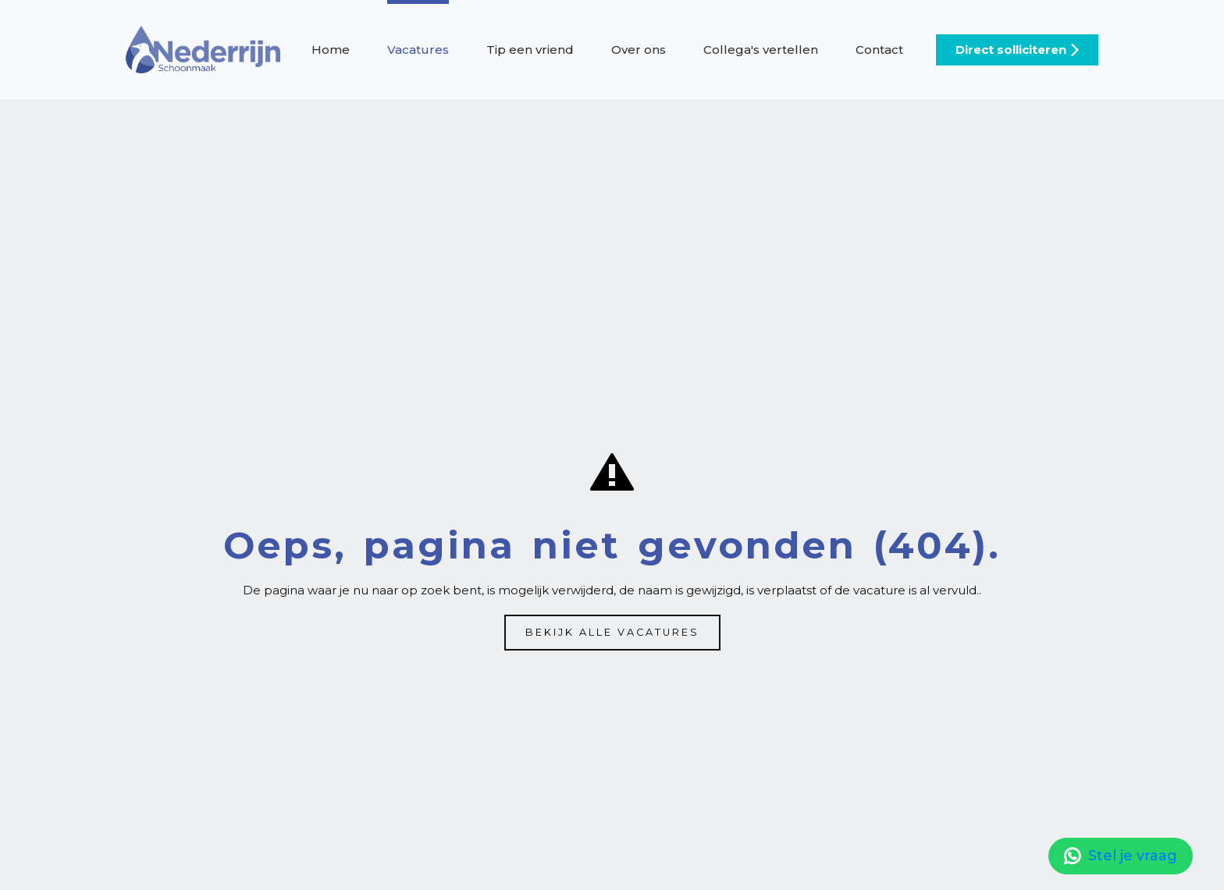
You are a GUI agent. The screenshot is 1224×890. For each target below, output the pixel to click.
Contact (879, 49)
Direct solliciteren (1010, 49)
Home (330, 49)
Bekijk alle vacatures (612, 632)
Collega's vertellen (760, 49)
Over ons (638, 49)
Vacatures (418, 49)
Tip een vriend (530, 49)
